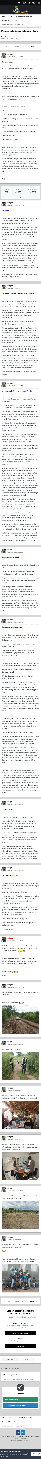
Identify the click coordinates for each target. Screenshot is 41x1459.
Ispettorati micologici (11, 1399)
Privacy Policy (35, 1436)
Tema (26, 1436)
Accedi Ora (20, 1346)
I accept (36, 1454)
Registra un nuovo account (20, 1333)
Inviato (15, 57)
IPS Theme (5, 1436)
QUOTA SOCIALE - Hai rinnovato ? (15, 1405)
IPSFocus (13, 1436)
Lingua (20, 1436)
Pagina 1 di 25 (19, 46)
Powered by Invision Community (20, 1440)
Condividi (10, 1359)
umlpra (5, 37)
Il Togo (17, 39)
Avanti (33, 46)
